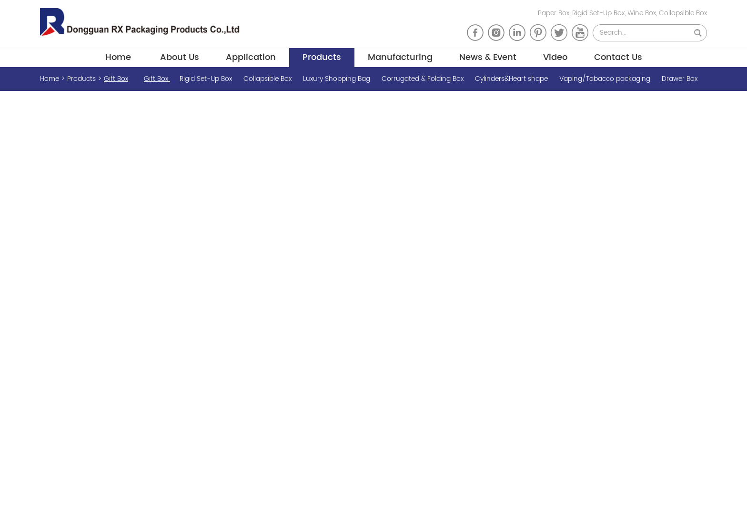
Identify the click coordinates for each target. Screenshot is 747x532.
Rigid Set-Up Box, (599, 13)
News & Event (487, 57)
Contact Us (618, 57)
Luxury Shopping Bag (337, 78)
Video (555, 57)
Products (322, 57)
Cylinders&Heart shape (512, 78)
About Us (179, 57)
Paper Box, (555, 13)
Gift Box (116, 78)
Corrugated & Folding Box (423, 78)
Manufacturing (400, 57)
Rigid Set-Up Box (207, 78)
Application (251, 57)
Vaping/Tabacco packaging (605, 78)
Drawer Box (679, 78)
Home (118, 57)
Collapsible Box (683, 13)
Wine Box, (643, 13)
